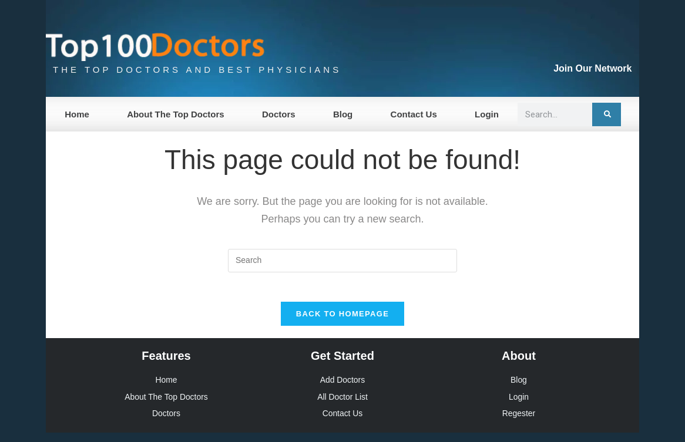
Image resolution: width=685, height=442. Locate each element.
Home (77, 114)
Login (487, 114)
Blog (342, 114)
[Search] (606, 114)
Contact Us (414, 114)
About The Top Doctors (175, 114)
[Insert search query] (342, 260)
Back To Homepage (342, 320)
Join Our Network (592, 68)
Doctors (279, 114)
